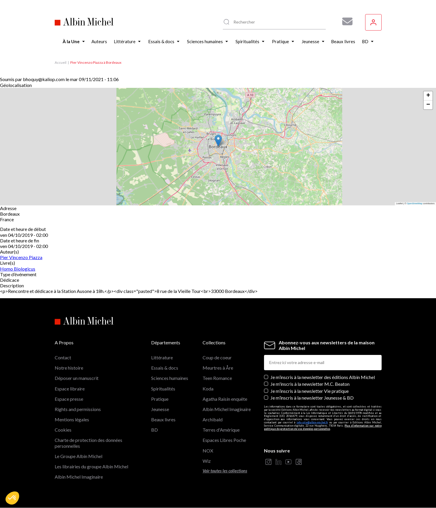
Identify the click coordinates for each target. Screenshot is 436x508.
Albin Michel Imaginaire (79, 477)
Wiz (207, 461)
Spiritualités (163, 388)
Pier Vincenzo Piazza (21, 257)
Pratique (159, 399)
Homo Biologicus (17, 268)
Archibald (213, 419)
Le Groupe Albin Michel (78, 456)
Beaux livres (163, 419)
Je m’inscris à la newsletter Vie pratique (309, 391)
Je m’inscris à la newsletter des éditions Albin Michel (322, 377)
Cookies (63, 429)
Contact (63, 357)
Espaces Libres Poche (224, 440)
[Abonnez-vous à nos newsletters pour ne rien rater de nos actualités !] (345, 21)
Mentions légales (72, 419)
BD (154, 429)
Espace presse (69, 399)
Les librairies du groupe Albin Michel (91, 466)
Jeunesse (160, 409)
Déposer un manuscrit (76, 378)
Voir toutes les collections (225, 470)
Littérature (162, 357)
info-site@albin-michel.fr (312, 422)
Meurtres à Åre (218, 367)
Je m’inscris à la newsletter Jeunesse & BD (312, 397)
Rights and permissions (78, 409)
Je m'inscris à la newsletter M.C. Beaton (310, 384)
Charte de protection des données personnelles (88, 442)
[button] (12, 498)
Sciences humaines (169, 378)
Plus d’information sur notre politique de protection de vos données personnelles (323, 427)
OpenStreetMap (414, 203)
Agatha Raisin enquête (225, 399)
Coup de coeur (217, 357)
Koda (208, 388)
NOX (208, 450)
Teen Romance (217, 378)
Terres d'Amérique (221, 429)
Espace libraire (70, 388)
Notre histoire (69, 367)
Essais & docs (164, 367)
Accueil (60, 62)
